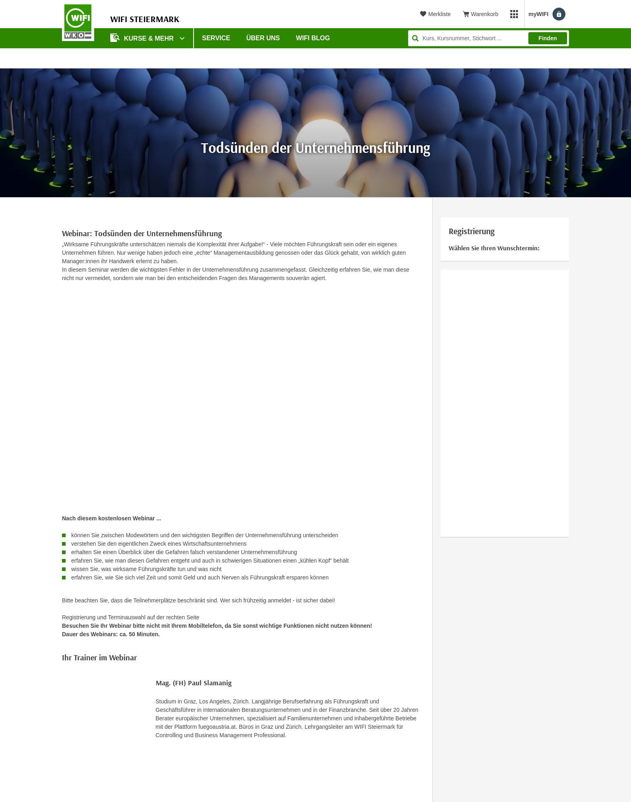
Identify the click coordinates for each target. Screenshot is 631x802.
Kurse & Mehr (142, 38)
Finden (547, 38)
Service (216, 38)
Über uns (263, 38)
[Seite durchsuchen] (488, 38)
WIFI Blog (313, 38)
